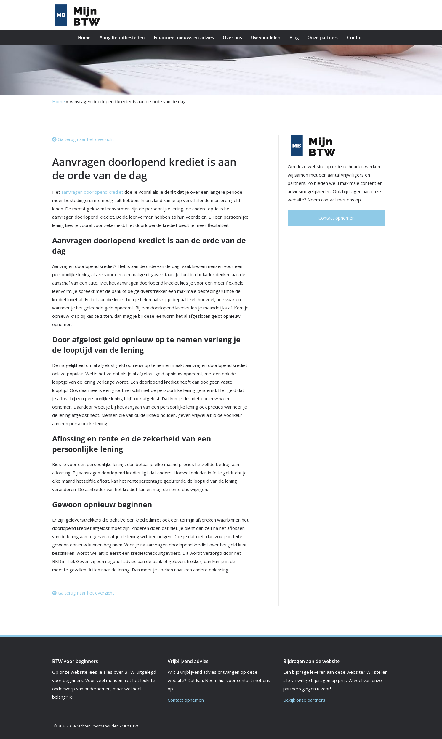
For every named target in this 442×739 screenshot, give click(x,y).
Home (84, 37)
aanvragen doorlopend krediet (92, 192)
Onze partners (323, 37)
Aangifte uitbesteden (122, 37)
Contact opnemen (186, 700)
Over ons (232, 37)
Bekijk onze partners (304, 700)
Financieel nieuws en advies (184, 37)
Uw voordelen (266, 37)
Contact (355, 37)
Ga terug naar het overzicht (83, 139)
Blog (294, 37)
